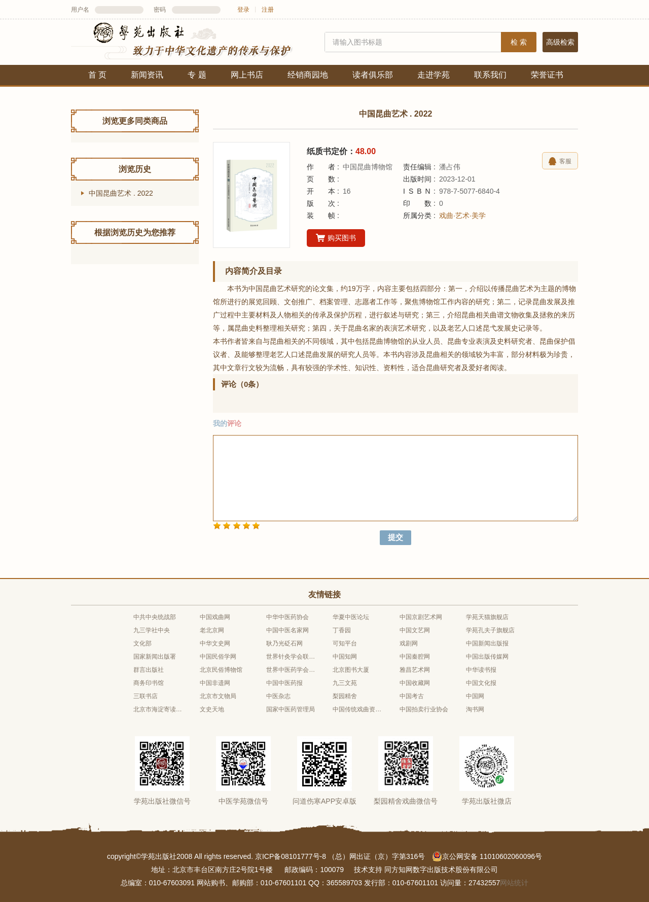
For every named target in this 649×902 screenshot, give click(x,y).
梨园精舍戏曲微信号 (406, 801)
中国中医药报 (284, 683)
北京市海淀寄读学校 (158, 709)
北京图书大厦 (351, 669)
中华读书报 (481, 669)
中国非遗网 (215, 683)
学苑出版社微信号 (162, 801)
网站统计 (514, 883)
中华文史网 (215, 643)
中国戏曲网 (215, 617)
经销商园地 (307, 74)
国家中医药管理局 (290, 709)
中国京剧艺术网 (421, 617)
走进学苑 (433, 74)
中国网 (475, 696)
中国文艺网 (415, 630)
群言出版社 (148, 669)
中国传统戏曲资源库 (357, 709)
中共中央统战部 (154, 617)
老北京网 (212, 630)
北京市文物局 (218, 696)
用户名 (80, 9)
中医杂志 (278, 696)
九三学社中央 (151, 630)
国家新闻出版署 (154, 656)
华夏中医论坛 (351, 617)
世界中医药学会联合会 (291, 669)
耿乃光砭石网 (284, 643)
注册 (268, 9)
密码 (160, 9)
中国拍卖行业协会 (424, 709)
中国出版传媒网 (487, 656)
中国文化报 (481, 683)
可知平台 (345, 643)
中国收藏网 (415, 683)
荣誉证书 (547, 74)
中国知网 (345, 656)
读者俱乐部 (372, 74)
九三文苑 (345, 683)
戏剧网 (409, 643)
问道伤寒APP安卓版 (324, 801)
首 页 (97, 74)
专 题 (197, 74)
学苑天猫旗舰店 (487, 617)
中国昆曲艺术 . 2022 (121, 193)
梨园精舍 (345, 696)
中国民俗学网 (218, 656)
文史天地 (212, 709)
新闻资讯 (147, 74)
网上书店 (247, 74)
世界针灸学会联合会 (291, 656)
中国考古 (412, 696)
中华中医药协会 (287, 617)
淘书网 (475, 709)
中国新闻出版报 (487, 643)
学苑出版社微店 (487, 801)
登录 (243, 9)
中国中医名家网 (287, 630)
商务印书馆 (148, 683)
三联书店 (145, 696)
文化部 (142, 643)
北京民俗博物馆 (221, 669)
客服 (560, 161)
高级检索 (560, 42)
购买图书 (336, 238)
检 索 (519, 42)
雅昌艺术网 (415, 669)
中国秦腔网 (415, 656)
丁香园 (342, 630)
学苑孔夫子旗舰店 (490, 630)
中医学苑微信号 (243, 801)
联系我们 (490, 74)
